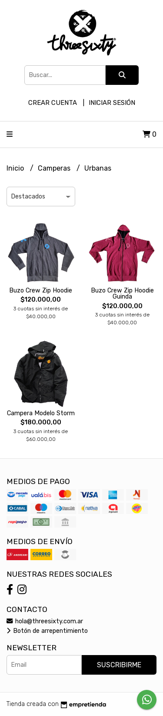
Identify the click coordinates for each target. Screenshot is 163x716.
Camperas (55, 168)
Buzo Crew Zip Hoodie (40, 290)
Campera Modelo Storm (41, 413)
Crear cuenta (52, 103)
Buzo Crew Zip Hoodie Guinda (122, 293)
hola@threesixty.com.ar (45, 621)
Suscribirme (119, 665)
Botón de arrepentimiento (47, 631)
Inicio (16, 168)
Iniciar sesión (112, 103)
